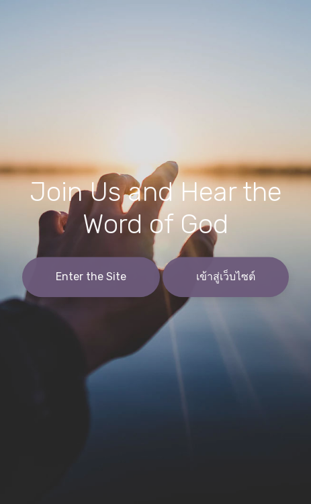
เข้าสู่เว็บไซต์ (225, 277)
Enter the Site (91, 277)
